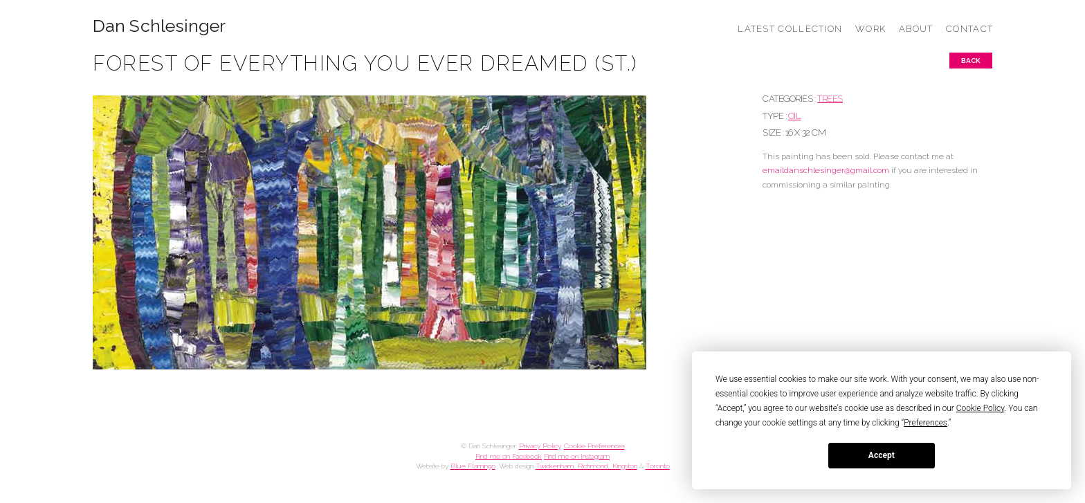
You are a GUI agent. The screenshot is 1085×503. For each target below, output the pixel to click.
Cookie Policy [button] (980, 408)
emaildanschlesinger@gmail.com (826, 170)
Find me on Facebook (508, 456)
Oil (794, 116)
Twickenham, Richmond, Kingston (586, 466)
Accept (881, 455)
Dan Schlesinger (159, 26)
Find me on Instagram (577, 456)
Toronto (658, 466)
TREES (830, 98)
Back (971, 60)
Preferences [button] (925, 423)
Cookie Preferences (594, 446)
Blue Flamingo (472, 466)
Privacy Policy (539, 446)
